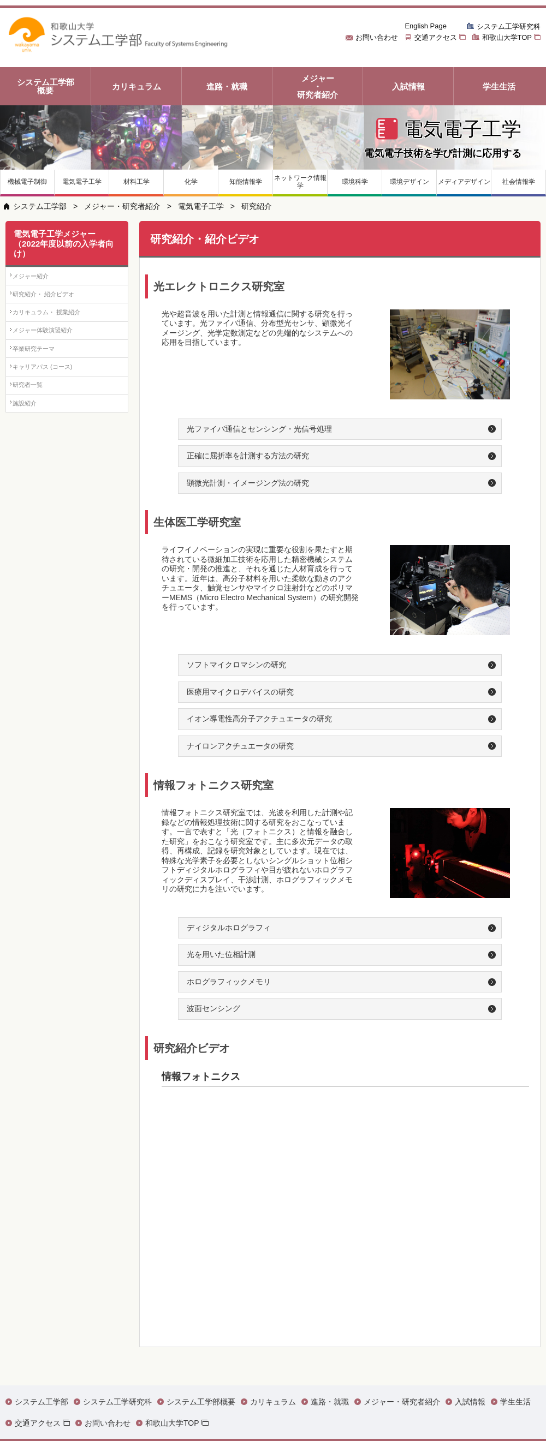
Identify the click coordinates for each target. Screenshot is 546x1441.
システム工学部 (40, 206)
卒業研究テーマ (43, 394)
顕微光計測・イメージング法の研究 (248, 483)
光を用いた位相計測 (221, 954)
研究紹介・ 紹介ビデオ (55, 309)
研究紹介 (256, 206)
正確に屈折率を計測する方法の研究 (248, 455)
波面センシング (213, 1008)
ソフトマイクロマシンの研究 (236, 664)
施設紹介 (33, 479)
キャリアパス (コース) (54, 422)
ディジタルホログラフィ (229, 927)
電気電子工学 (201, 206)
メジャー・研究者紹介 (122, 206)
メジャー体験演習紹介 (54, 365)
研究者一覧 (36, 450)
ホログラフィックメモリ (229, 981)
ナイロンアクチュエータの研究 (240, 746)
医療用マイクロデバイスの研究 (240, 691)
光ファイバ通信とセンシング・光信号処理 (259, 428)
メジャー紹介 (40, 281)
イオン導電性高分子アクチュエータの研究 (259, 718)
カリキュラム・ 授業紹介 (59, 337)
